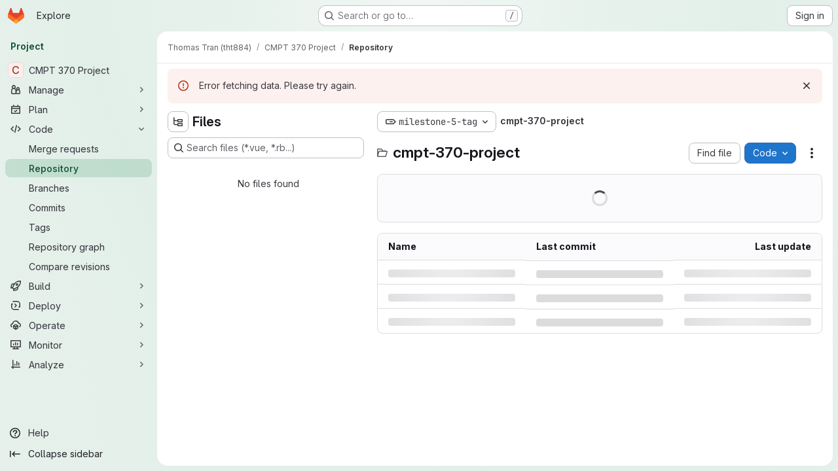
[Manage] (78, 89)
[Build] (78, 286)
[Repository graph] (78, 246)
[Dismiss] (806, 86)
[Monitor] (78, 345)
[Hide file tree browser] (178, 121)
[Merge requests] (78, 148)
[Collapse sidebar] (78, 454)
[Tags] (78, 227)
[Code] (78, 129)
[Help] (78, 433)
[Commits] (78, 207)
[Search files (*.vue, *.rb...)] (266, 147)
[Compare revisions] (78, 266)
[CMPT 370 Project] (78, 70)
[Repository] (78, 168)
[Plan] (78, 109)
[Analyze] (78, 364)
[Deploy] (78, 305)
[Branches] (78, 188)
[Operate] (78, 325)
